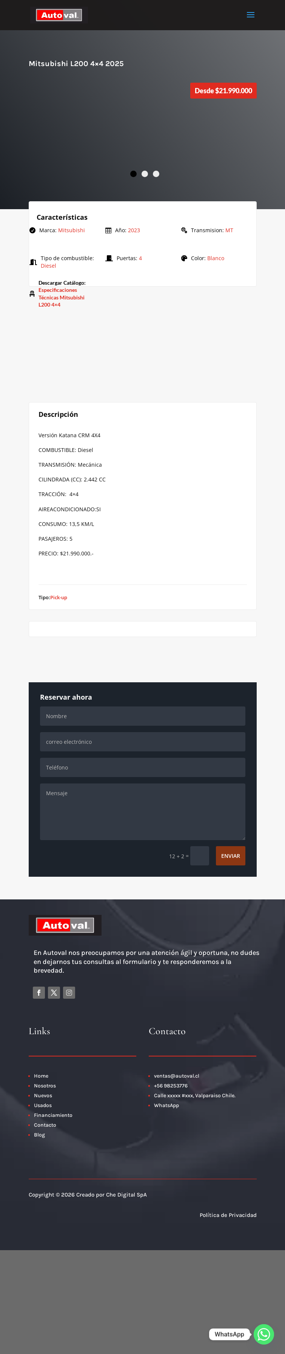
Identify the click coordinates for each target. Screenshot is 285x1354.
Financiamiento (53, 1115)
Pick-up (58, 597)
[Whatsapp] (264, 1334)
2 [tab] (145, 174)
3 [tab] (156, 174)
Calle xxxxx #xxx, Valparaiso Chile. (195, 1095)
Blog (39, 1135)
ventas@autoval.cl (176, 1076)
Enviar (230, 855)
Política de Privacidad (228, 1215)
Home (41, 1076)
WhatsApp (166, 1105)
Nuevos (43, 1095)
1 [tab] (133, 174)
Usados (43, 1105)
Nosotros (45, 1086)
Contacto (45, 1125)
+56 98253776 (171, 1086)
